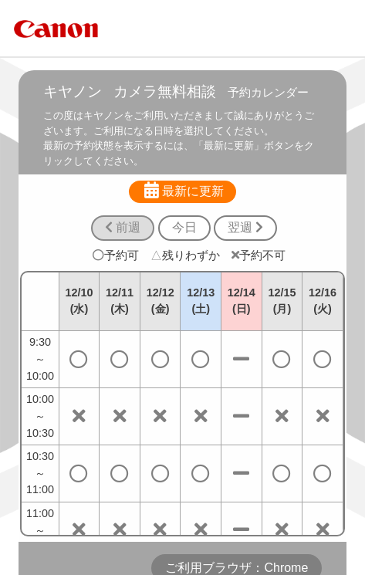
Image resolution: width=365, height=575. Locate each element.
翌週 (245, 227)
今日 (184, 227)
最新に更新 (182, 191)
